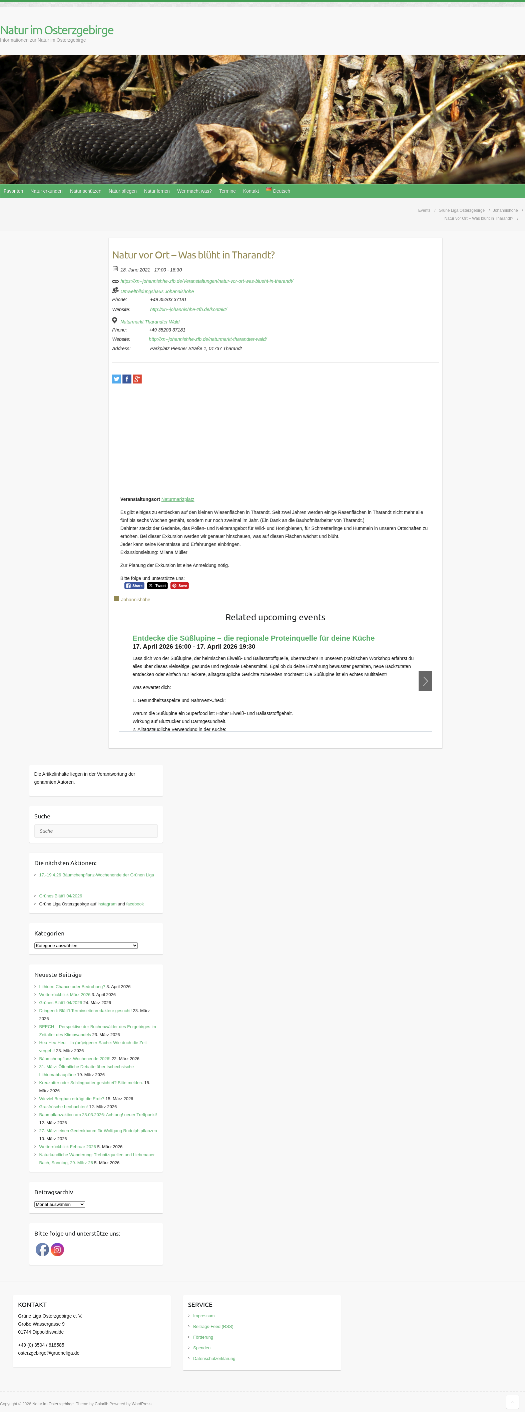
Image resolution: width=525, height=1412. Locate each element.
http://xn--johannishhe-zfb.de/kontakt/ (188, 309)
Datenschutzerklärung (214, 1358)
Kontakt (251, 191)
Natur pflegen (123, 191)
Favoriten (13, 191)
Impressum (203, 1315)
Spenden (201, 1347)
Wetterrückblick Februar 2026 (67, 1146)
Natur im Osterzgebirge (56, 30)
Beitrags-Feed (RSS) (213, 1326)
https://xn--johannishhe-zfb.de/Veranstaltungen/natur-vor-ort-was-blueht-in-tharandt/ (202, 280)
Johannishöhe (135, 599)
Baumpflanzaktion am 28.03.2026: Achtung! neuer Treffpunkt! (98, 1114)
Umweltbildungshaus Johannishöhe (157, 291)
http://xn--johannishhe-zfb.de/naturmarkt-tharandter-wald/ (208, 339)
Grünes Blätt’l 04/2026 (60, 895)
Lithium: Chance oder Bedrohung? (72, 986)
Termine (227, 191)
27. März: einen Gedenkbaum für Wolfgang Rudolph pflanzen (98, 1130)
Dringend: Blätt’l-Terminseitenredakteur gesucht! (85, 1010)
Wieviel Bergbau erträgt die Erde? (71, 1098)
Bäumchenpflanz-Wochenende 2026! (75, 1058)
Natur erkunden (46, 191)
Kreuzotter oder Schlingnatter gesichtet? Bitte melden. (91, 1082)
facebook (135, 903)
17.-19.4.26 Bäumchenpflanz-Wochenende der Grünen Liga (96, 874)
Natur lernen (157, 191)
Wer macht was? (194, 191)
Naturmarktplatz (177, 499)
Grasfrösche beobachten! (63, 1106)
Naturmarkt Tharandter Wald (149, 321)
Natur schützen (85, 191)
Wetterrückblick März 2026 (65, 994)
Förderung (203, 1337)
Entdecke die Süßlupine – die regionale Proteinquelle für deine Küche (253, 638)
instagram (106, 903)
